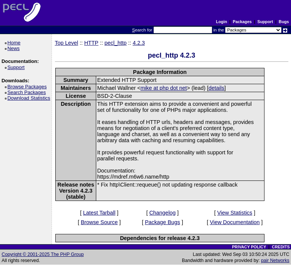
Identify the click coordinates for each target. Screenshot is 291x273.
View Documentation (235, 222)
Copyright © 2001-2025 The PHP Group (43, 254)
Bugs (284, 21)
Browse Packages (28, 86)
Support (265, 21)
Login (221, 21)
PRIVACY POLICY (249, 247)
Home (14, 43)
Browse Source (99, 222)
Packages (242, 21)
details (216, 88)
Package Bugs (162, 222)
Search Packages (27, 92)
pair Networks (275, 260)
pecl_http (116, 43)
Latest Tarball (99, 213)
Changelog (162, 213)
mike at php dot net (164, 88)
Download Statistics (29, 98)
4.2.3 (139, 43)
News (14, 48)
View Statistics (234, 213)
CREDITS (280, 247)
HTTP (91, 43)
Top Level (66, 43)
